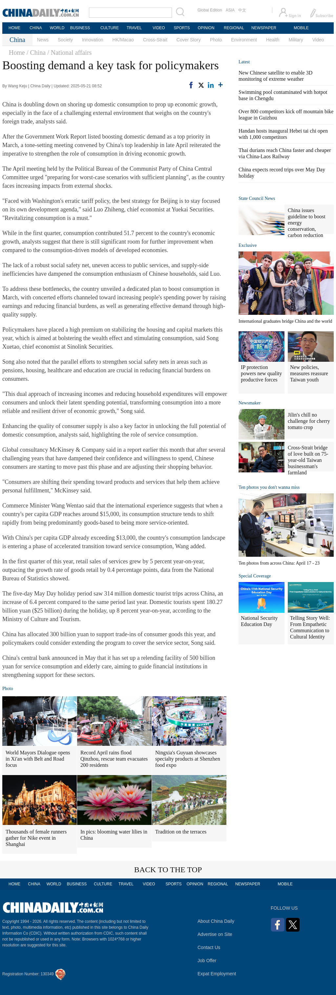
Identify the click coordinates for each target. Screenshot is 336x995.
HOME (14, 28)
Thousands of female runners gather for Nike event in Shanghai (36, 838)
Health (272, 39)
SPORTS (182, 28)
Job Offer (207, 960)
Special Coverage (255, 575)
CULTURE (109, 28)
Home (17, 52)
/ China (36, 52)
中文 (242, 10)
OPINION (206, 28)
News (43, 39)
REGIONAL (234, 28)
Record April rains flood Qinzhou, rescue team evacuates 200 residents (114, 759)
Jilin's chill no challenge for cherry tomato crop (309, 421)
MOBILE (301, 28)
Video (318, 39)
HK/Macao (123, 39)
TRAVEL (134, 28)
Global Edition (210, 10)
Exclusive (248, 245)
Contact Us (209, 947)
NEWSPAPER (263, 28)
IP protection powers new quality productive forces (261, 373)
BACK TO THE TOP (168, 869)
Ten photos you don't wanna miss (269, 487)
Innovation (92, 39)
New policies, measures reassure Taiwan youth (309, 373)
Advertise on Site (215, 934)
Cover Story (189, 39)
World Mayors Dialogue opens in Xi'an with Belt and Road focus (38, 759)
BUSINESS (80, 28)
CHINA (36, 28)
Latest (244, 61)
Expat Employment (217, 973)
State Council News (257, 198)
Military (295, 39)
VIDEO (159, 28)
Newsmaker (250, 402)
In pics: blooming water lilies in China (113, 835)
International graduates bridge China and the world (285, 321)
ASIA (230, 10)
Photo (216, 39)
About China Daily (216, 921)
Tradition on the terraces (180, 831)
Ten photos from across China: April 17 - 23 (279, 563)
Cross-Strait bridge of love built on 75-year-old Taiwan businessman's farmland (308, 460)
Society (65, 39)
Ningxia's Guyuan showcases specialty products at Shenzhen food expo (187, 759)
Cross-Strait (155, 39)
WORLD (57, 28)
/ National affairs (69, 52)
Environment (244, 39)
